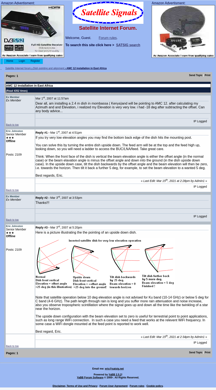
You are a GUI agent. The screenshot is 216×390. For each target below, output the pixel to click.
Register (35, 60)
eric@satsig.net (114, 368)
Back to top (12, 124)
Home (10, 60)
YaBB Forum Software (90, 377)
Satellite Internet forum (18, 68)
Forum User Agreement (114, 386)
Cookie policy (154, 386)
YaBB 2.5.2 (115, 374)
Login (22, 60)
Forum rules (108, 38)
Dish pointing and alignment (48, 68)
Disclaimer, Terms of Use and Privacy (75, 386)
